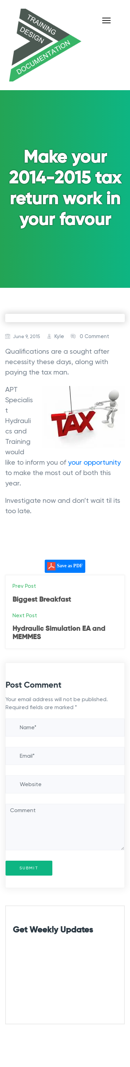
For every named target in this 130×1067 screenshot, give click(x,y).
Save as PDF (65, 566)
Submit (29, 868)
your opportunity (94, 462)
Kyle (59, 336)
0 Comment (94, 336)
